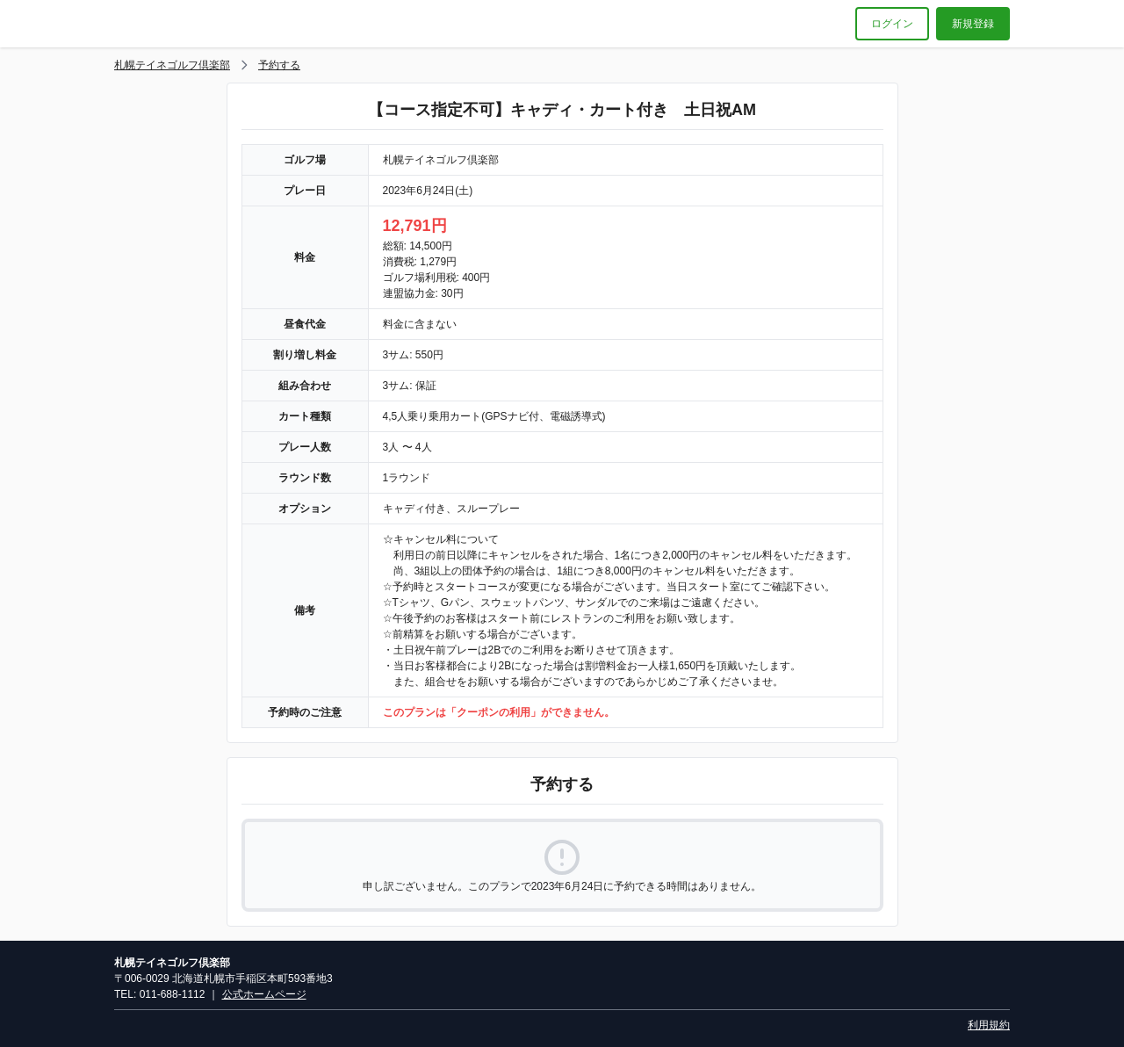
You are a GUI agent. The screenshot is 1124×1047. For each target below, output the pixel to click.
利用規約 (989, 1025)
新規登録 (973, 24)
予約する (279, 65)
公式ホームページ (264, 994)
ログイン (892, 24)
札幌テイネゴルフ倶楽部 (172, 65)
